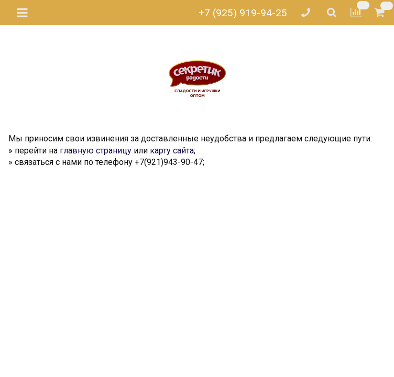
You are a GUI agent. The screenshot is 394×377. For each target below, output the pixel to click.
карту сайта (172, 151)
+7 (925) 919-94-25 (243, 13)
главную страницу (96, 151)
